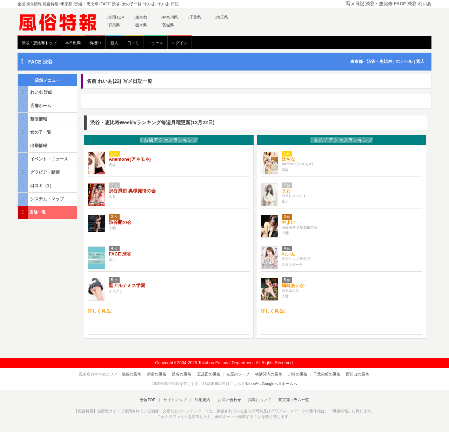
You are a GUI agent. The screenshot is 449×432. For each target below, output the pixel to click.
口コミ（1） (36, 185)
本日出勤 (73, 43)
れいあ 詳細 (35, 92)
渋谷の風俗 (185, 374)
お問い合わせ (227, 400)
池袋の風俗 (139, 374)
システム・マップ (41, 198)
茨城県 (167, 25)
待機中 (95, 43)
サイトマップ (176, 400)
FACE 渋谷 (40, 62)
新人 (114, 43)
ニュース (155, 43)
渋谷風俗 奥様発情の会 (132, 190)
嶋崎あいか (293, 285)
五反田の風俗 (210, 374)
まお (286, 190)
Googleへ (270, 383)
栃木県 (140, 25)
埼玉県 (221, 17)
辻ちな (288, 159)
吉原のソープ (237, 374)
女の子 (341, 140)
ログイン (179, 43)
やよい (288, 222)
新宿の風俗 (162, 374)
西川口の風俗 (349, 374)
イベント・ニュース (43, 158)
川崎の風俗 (293, 374)
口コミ (133, 43)
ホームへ (288, 383)
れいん (288, 254)
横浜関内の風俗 (266, 374)
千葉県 (194, 17)
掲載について (256, 400)
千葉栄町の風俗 (320, 374)
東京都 (140, 17)
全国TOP (115, 17)
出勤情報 (33, 145)
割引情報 (33, 118)
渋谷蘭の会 (120, 222)
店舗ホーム (35, 105)
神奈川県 (169, 17)
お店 (168, 140)
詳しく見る (100, 311)
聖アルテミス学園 (127, 285)
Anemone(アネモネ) (130, 159)
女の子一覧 (35, 132)
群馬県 (113, 25)
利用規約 (202, 400)
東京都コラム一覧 (289, 400)
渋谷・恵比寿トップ (39, 43)
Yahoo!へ (253, 383)
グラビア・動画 (39, 172)
